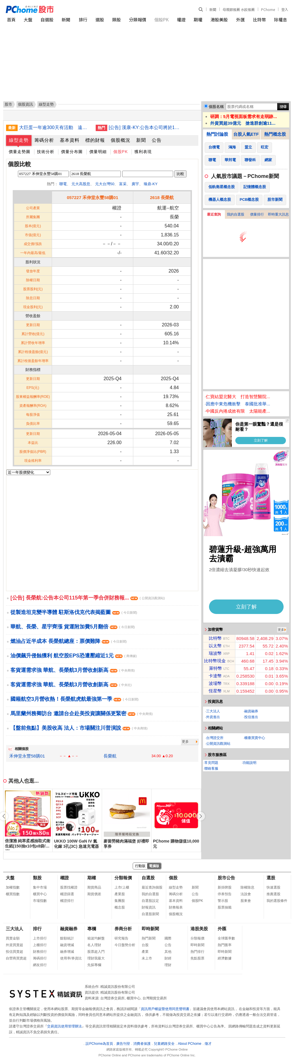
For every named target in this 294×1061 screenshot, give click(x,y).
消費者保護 (142, 1044)
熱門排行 (197, 952)
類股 (116, 19)
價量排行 (257, 214)
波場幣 (215, 683)
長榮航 (110, 755)
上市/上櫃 (121, 887)
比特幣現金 (215, 660)
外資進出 (213, 717)
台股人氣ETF (246, 134)
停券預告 (225, 894)
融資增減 (67, 945)
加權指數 (13, 887)
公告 (157, 140)
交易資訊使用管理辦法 (64, 1026)
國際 (167, 938)
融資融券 (251, 711)
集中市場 (40, 887)
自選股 (46, 19)
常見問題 (211, 763)
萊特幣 (215, 668)
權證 (181, 19)
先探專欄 (94, 965)
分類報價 (137, 19)
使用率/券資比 (71, 958)
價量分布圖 (72, 151)
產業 (145, 952)
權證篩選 (67, 894)
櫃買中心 (40, 894)
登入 (284, 9)
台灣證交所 (214, 738)
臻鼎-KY (151, 184)
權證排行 (67, 901)
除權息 (280, 19)
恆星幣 (215, 690)
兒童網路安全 (164, 1044)
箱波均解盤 (96, 938)
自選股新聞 (150, 914)
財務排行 (40, 952)
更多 (185, 742)
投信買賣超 (14, 952)
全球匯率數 (226, 938)
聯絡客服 (211, 768)
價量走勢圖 (19, 151)
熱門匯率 (225, 945)
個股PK (161, 19)
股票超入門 (96, 952)
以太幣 (215, 645)
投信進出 (251, 717)
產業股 (119, 894)
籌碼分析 (44, 140)
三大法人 (213, 711)
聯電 (63, 184)
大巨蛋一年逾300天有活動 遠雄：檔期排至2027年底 (55, 127)
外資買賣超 (14, 945)
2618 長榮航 (162, 197)
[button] (200, 816)
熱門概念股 (275, 134)
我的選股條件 (277, 901)
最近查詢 (214, 214)
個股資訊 (25, 104)
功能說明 (249, 763)
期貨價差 (94, 894)
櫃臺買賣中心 (254, 738)
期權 (198, 19)
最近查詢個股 (152, 887)
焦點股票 (197, 958)
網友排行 (40, 965)
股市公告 (226, 877)
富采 (123, 184)
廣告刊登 (123, 1044)
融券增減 (67, 952)
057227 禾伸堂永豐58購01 (92, 197)
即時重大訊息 (278, 214)
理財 (167, 965)
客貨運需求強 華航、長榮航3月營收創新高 (72, 670)
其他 (167, 952)
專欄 (91, 928)
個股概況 (120, 140)
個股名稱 (216, 106)
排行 (83, 19)
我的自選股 (235, 214)
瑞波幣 (215, 653)
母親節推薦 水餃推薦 (239, 9)
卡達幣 (215, 675)
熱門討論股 (217, 134)
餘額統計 (67, 938)
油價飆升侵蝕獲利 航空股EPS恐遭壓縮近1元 (73, 656)
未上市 (147, 958)
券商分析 (123, 928)
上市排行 (40, 938)
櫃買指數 (13, 894)
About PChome (189, 1044)
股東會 (246, 901)
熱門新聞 (149, 938)
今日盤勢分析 (124, 945)
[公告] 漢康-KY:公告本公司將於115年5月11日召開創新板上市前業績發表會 (145, 127)
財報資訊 (149, 907)
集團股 (119, 901)
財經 (167, 958)
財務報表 (176, 907)
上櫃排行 (40, 945)
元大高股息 (80, 184)
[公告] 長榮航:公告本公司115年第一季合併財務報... (87, 598)
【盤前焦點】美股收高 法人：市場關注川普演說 (78, 728)
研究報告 (121, 938)
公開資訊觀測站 (218, 744)
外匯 (240, 19)
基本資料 (69, 140)
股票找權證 (68, 887)
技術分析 (45, 151)
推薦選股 (273, 894)
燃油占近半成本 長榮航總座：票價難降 (68, 641)
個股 (173, 877)
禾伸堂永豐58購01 (27, 755)
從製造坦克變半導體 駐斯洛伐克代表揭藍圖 (73, 612)
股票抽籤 (225, 907)
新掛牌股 (225, 887)
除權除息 (247, 887)
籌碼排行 (40, 958)
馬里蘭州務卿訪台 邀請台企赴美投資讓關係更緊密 (81, 713)
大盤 (28, 19)
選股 (99, 19)
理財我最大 (96, 958)
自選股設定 (150, 901)
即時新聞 (150, 928)
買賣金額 (13, 938)
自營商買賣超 (16, 958)
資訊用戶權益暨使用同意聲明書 (165, 1009)
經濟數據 (225, 958)
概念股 (119, 907)
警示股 (223, 901)
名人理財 (94, 945)
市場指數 (40, 901)
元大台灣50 (104, 184)
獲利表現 (143, 151)
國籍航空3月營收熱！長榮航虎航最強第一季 (74, 699)
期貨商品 (94, 887)
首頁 (11, 19)
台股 (145, 945)
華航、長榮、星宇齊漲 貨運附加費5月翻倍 (72, 627)
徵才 (208, 1044)
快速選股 (273, 887)
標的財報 (95, 140)
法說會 (246, 894)
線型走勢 (19, 140)
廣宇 (135, 184)
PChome (268, 9)
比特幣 (259, 19)
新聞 (212, 9)
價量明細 (98, 151)
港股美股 (219, 19)
